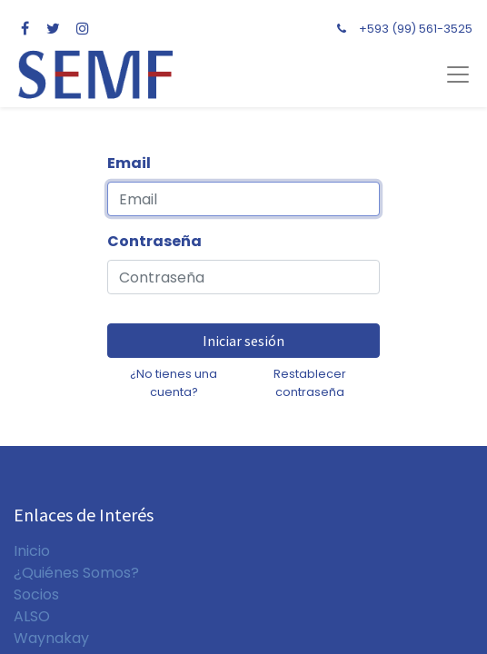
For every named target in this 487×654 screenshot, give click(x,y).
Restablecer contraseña (309, 382)
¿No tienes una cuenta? (173, 382)
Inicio (32, 550)
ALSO (32, 616)
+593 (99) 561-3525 (415, 28)
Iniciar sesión (243, 341)
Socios (36, 594)
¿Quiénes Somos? (76, 572)
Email (129, 163)
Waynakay (51, 638)
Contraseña (154, 241)
